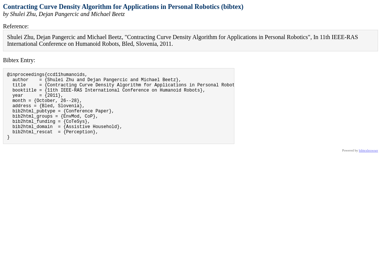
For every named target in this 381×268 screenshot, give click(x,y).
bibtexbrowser (368, 165)
